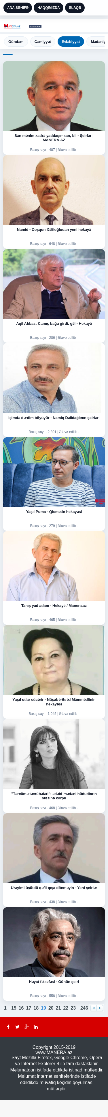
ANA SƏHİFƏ (18, 8)
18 (36, 1008)
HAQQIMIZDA (48, 8)
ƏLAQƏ (75, 8)
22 (65, 1008)
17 (28, 1008)
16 (21, 1008)
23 (73, 1008)
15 (13, 1008)
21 (58, 1008)
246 (84, 1008)
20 (51, 1008)
